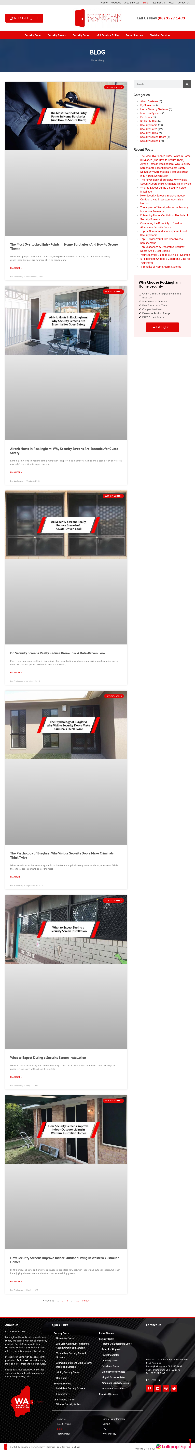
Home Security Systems (154, 109)
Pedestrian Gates (110, 1355)
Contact (106, 1423)
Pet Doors (146, 117)
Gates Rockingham (111, 1349)
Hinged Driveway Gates (113, 1377)
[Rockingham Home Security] (168, 1342)
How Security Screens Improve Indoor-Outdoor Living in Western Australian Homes (64, 1260)
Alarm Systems (149, 101)
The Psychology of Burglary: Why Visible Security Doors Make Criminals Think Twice (62, 855)
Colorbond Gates (110, 1366)
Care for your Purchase (113, 1418)
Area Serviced (131, 2)
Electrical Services (160, 35)
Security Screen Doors (153, 137)
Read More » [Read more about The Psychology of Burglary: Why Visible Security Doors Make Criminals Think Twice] (16, 877)
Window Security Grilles (68, 1404)
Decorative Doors (65, 1338)
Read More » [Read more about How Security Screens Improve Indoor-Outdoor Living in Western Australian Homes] (16, 1281)
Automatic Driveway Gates (115, 1383)
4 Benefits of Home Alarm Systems (160, 266)
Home (104, 2)
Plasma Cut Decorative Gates (117, 1343)
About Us (116, 2)
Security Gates (81, 35)
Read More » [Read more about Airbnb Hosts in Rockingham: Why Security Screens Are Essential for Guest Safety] (16, 472)
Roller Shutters (134, 35)
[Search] (187, 84)
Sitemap (51, 1446)
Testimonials (158, 2)
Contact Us (184, 2)
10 (77, 1300)
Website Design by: (163, 1448)
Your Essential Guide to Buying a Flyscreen (165, 254)
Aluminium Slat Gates (113, 1388)
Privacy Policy (109, 1433)
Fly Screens (147, 105)
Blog (145, 2)
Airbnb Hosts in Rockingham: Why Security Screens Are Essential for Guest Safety (64, 450)
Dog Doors (61, 1378)
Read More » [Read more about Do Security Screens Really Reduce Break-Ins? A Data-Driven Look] (16, 672)
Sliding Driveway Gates (113, 1371)
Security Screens (57, 35)
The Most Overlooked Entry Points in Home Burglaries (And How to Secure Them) (64, 246)
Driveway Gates (110, 1360)
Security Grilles (149, 133)
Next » (86, 1300)
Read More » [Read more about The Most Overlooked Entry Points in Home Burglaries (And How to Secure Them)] (16, 268)
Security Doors (33, 35)
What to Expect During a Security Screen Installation (48, 1057)
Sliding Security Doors (67, 1372)
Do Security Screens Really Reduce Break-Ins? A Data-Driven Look (57, 653)
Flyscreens (61, 1394)
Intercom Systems (151, 113)
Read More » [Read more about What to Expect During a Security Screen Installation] (16, 1077)
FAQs (172, 2)
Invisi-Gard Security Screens (70, 1388)
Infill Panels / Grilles (107, 35)
